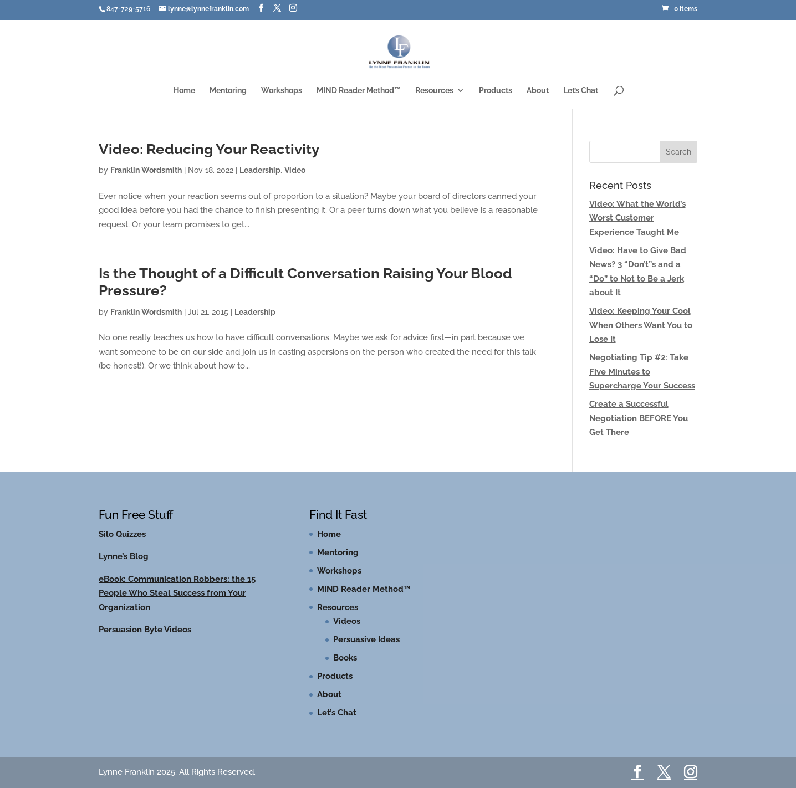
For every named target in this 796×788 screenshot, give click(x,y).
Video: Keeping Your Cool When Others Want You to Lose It (640, 325)
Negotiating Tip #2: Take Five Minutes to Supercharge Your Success (642, 371)
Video (294, 170)
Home (184, 90)
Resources (434, 90)
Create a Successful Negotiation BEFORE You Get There (638, 418)
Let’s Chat (580, 90)
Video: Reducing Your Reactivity (209, 149)
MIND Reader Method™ (359, 90)
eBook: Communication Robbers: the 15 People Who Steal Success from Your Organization (177, 593)
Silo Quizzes (122, 534)
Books (345, 658)
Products (495, 90)
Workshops (281, 90)
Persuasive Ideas (366, 639)
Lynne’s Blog (124, 556)
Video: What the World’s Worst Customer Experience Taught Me (637, 218)
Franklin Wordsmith (146, 170)
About (538, 90)
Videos (346, 621)
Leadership (259, 170)
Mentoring (228, 90)
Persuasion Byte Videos (145, 630)
